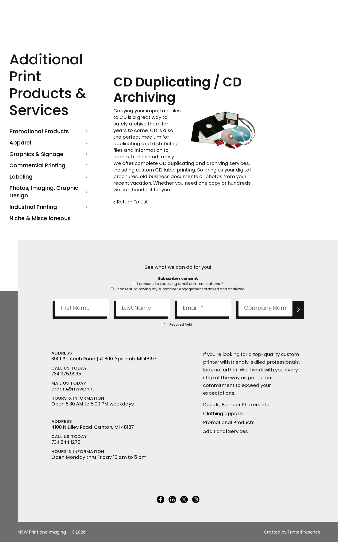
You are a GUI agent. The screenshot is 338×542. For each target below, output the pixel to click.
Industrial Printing (49, 207)
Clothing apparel (223, 413)
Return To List (132, 202)
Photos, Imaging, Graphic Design (49, 191)
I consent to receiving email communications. (177, 283)
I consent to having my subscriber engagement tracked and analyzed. (178, 289)
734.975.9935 (66, 373)
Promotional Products (49, 131)
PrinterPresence (304, 532)
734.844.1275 (66, 442)
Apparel (49, 142)
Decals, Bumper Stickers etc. (236, 404)
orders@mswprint (72, 389)
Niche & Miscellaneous (39, 218)
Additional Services (225, 431)
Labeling (49, 176)
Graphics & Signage (49, 154)
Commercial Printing (49, 165)
